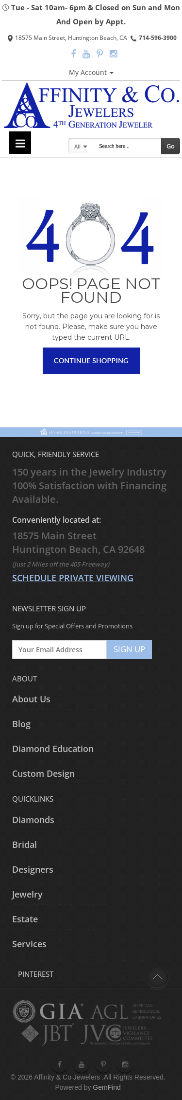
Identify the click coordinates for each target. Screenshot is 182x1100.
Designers (32, 869)
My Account (91, 72)
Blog (21, 724)
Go (170, 146)
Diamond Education (53, 748)
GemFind (107, 1087)
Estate (25, 919)
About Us (31, 699)
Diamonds (33, 819)
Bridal (24, 844)
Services (29, 944)
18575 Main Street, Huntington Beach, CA (67, 38)
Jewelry (27, 894)
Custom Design (43, 773)
